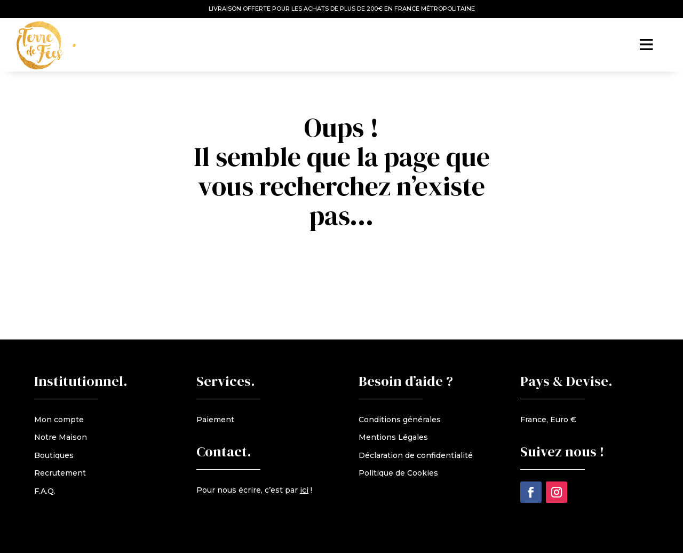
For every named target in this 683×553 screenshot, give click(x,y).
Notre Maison (60, 437)
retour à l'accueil (347, 256)
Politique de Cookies (398, 473)
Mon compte (59, 419)
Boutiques (54, 455)
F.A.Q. (44, 491)
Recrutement (60, 473)
